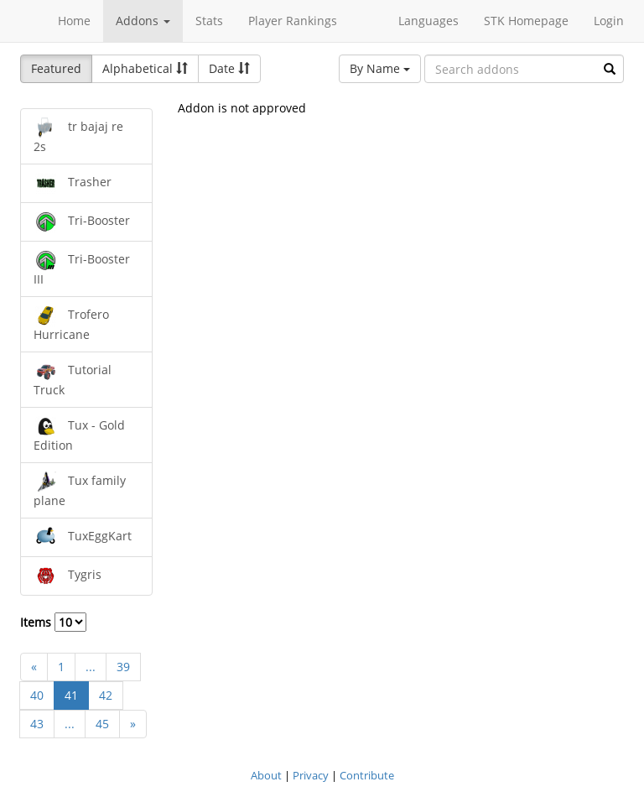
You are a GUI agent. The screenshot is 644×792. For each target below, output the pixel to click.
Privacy (311, 775)
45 (102, 724)
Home (74, 21)
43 (37, 724)
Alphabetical (145, 68)
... (91, 667)
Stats (209, 21)
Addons (143, 21)
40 (37, 695)
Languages (428, 21)
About (266, 775)
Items (53, 622)
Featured (56, 68)
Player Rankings (292, 21)
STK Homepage (526, 21)
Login (609, 21)
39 (123, 667)
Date (229, 68)
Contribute (367, 775)
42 (105, 695)
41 (71, 695)
